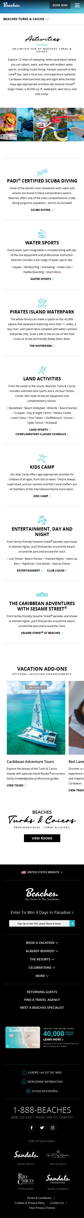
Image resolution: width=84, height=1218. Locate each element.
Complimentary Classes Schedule (42, 434)
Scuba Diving (42, 210)
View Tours (16, 785)
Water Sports (42, 279)
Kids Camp (42, 496)
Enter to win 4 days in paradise (42, 912)
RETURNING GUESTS (42, 992)
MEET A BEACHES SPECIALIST (42, 1007)
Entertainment (30, 570)
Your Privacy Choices (42, 1208)
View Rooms (42, 838)
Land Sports (39, 430)
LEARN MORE (53, 1039)
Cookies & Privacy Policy (30, 1203)
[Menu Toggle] (76, 5)
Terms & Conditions (39, 1198)
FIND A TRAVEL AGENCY (42, 1000)
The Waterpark (42, 346)
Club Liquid (57, 570)
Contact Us (57, 1203)
